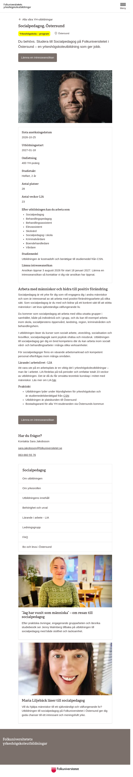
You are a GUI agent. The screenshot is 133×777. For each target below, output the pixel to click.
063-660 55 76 (27, 454)
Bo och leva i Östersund (37, 546)
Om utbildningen (32, 478)
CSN (66, 395)
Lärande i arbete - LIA (35, 517)
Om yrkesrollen (31, 488)
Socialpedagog (34, 470)
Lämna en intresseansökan (39, 57)
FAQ (25, 537)
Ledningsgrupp (31, 527)
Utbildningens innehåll (35, 497)
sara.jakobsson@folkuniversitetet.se (40, 448)
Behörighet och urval (35, 507)
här (54, 380)
